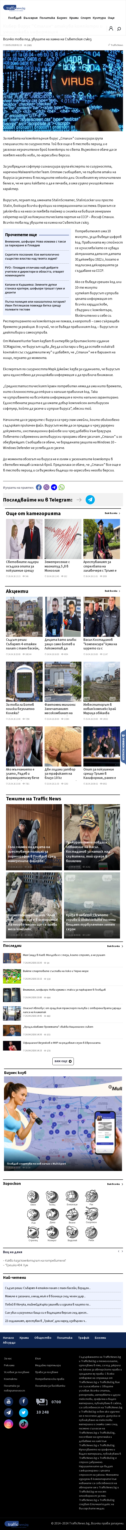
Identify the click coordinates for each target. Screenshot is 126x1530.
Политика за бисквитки (50, 1386)
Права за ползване (46, 1372)
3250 (64, 783)
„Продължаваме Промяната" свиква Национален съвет (58, 1027)
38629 (28, 935)
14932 (104, 719)
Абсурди (9, 1342)
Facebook (39, 487)
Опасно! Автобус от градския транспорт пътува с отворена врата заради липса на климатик (72, 1010)
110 (47, 979)
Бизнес (62, 18)
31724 (26, 1167)
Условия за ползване (16, 1372)
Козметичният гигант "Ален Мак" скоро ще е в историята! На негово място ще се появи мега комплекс (33, 922)
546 (25, 576)
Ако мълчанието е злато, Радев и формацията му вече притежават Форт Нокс (22, 774)
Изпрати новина (123, 747)
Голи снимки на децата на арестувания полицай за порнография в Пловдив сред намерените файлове (32, 854)
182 (64, 576)
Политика (47, 18)
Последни (12, 946)
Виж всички (111, 513)
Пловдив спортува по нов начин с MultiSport (36, 1164)
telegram (54, 487)
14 (46, 963)
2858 (103, 576)
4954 (64, 654)
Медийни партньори (48, 1365)
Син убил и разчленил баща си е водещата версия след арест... (46, 1313)
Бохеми (100, 1338)
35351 (86, 867)
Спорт (86, 18)
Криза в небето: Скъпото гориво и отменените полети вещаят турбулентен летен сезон (91, 922)
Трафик (83, 1338)
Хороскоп (12, 1183)
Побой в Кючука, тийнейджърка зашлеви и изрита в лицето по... (48, 1304)
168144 (26, 654)
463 (47, 1016)
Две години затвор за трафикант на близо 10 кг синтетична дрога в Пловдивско (61, 774)
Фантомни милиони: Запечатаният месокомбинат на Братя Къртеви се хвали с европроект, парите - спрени (61, 709)
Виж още (63, 1061)
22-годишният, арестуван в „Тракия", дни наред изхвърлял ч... (46, 1321)
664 (47, 997)
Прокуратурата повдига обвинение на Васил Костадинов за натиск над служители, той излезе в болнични (88, 852)
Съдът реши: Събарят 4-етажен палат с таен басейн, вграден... (48, 1288)
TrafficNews (117, 45)
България (31, 18)
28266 (28, 867)
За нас (8, 1359)
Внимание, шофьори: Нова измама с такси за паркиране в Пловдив (64, 990)
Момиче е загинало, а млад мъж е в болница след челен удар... (45, 1296)
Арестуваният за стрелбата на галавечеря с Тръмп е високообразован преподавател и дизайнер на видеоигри (100, 566)
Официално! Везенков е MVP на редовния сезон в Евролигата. (62, 1043)
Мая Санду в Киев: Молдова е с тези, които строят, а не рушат (64, 955)
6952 (103, 783)
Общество (42, 1338)
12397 (86, 935)
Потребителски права (49, 1379)
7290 (25, 719)
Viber (46, 487)
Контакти (10, 1379)
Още (111, 18)
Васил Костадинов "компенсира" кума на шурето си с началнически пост (100, 644)
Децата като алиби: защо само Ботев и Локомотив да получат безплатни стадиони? (61, 644)
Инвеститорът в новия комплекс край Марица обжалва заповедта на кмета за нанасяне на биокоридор (99, 709)
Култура (99, 18)
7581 (25, 783)
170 (47, 1051)
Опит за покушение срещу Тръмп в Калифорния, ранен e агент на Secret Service (99, 774)
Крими (74, 18)
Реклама (9, 1365)
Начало (8, 1338)
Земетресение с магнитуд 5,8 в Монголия (57, 566)
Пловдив (15, 18)
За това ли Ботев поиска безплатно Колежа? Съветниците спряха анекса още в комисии (23, 709)
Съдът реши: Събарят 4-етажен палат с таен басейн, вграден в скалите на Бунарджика (23, 644)
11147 (104, 654)
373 (47, 1035)
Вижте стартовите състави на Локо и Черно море (56, 971)
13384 (65, 719)
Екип (38, 1359)
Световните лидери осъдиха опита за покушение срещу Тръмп (22, 566)
